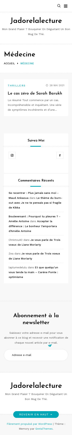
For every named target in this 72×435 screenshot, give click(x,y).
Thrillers (17, 85)
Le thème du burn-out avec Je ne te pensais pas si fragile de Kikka (35, 202)
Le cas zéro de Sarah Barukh (35, 93)
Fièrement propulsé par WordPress (30, 423)
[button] (58, 6)
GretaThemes (44, 428)
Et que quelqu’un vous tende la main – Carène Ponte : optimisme (33, 272)
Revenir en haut (36, 414)
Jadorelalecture (36, 21)
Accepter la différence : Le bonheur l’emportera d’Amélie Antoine (33, 226)
